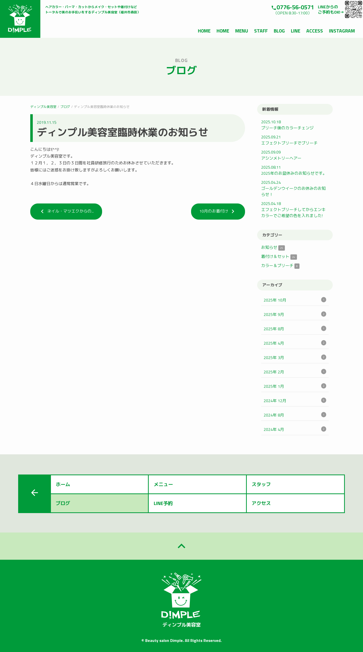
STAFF (261, 30)
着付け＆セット (279, 256)
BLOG (279, 30)
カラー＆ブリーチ (280, 265)
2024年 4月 (295, 429)
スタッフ (261, 484)
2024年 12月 (295, 401)
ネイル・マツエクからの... (66, 211)
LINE (295, 30)
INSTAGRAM (342, 30)
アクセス (261, 503)
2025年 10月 (295, 300)
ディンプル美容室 (43, 106)
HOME (204, 30)
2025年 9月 (295, 314)
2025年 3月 (295, 357)
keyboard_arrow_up (181, 546)
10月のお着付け (218, 211)
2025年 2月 (295, 372)
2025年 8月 (295, 329)
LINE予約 (163, 503)
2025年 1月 (295, 386)
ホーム (63, 484)
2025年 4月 (295, 343)
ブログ (65, 106)
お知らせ (273, 247)
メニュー (163, 484)
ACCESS (314, 30)
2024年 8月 (295, 415)
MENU (241, 30)
